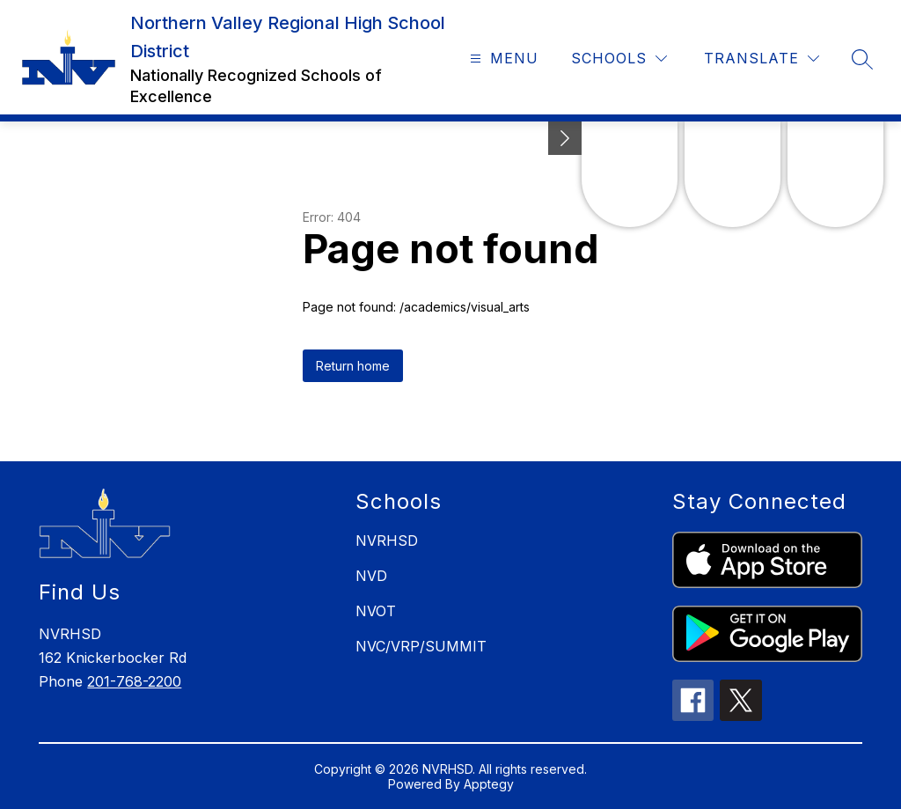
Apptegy (489, 783)
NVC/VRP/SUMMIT (421, 646)
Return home (353, 365)
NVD (371, 576)
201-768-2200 (134, 681)
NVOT (375, 611)
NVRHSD (386, 540)
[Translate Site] (762, 59)
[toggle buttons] (565, 138)
